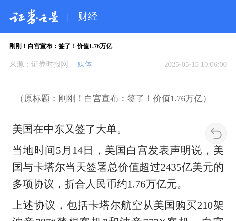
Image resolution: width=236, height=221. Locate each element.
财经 (88, 16)
